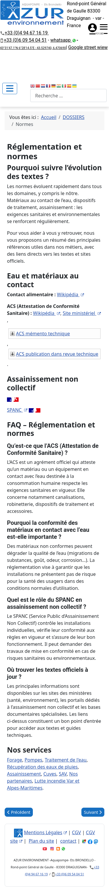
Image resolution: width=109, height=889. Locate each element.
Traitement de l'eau (66, 760)
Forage (14, 760)
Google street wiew (88, 47)
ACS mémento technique (43, 333)
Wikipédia (70, 294)
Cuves (49, 774)
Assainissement (24, 774)
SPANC (17, 410)
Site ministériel (82, 313)
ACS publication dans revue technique (57, 354)
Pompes (33, 760)
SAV (63, 774)
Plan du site (41, 841)
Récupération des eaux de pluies (42, 767)
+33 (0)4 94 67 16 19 (27, 33)
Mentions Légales (45, 832)
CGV (76, 832)
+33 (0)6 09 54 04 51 (25, 40)
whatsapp (61, 40)
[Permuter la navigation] (9, 88)
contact (68, 841)
